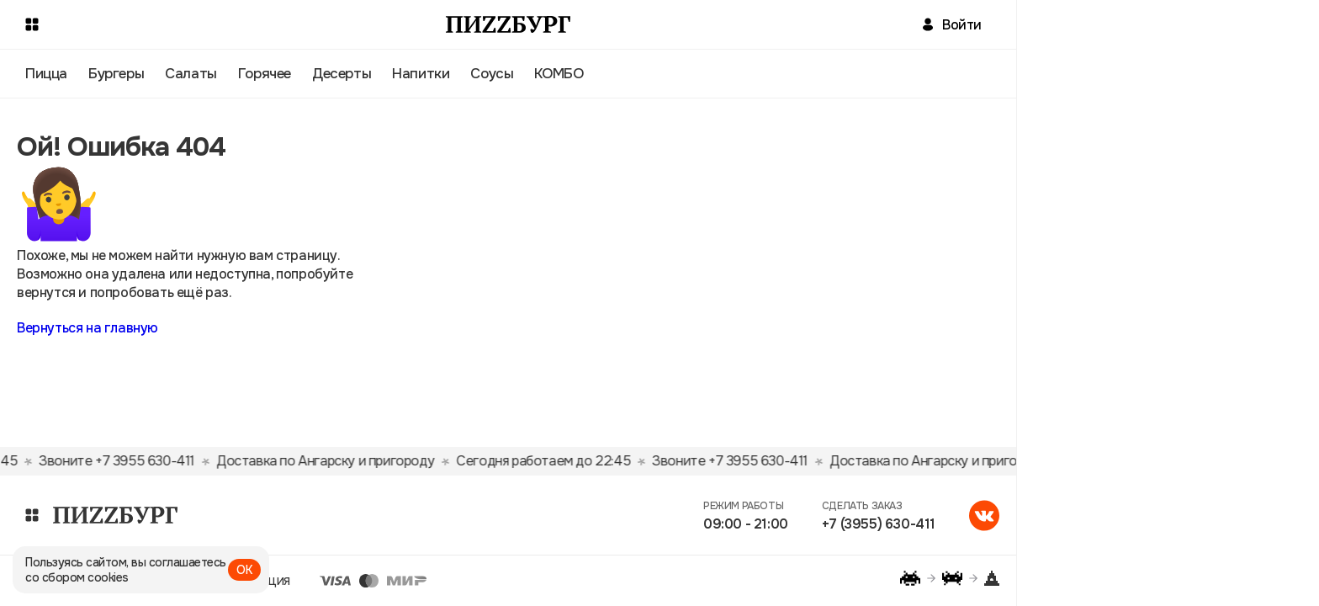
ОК (244, 569)
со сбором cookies (77, 577)
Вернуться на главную (87, 328)
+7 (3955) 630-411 (878, 524)
